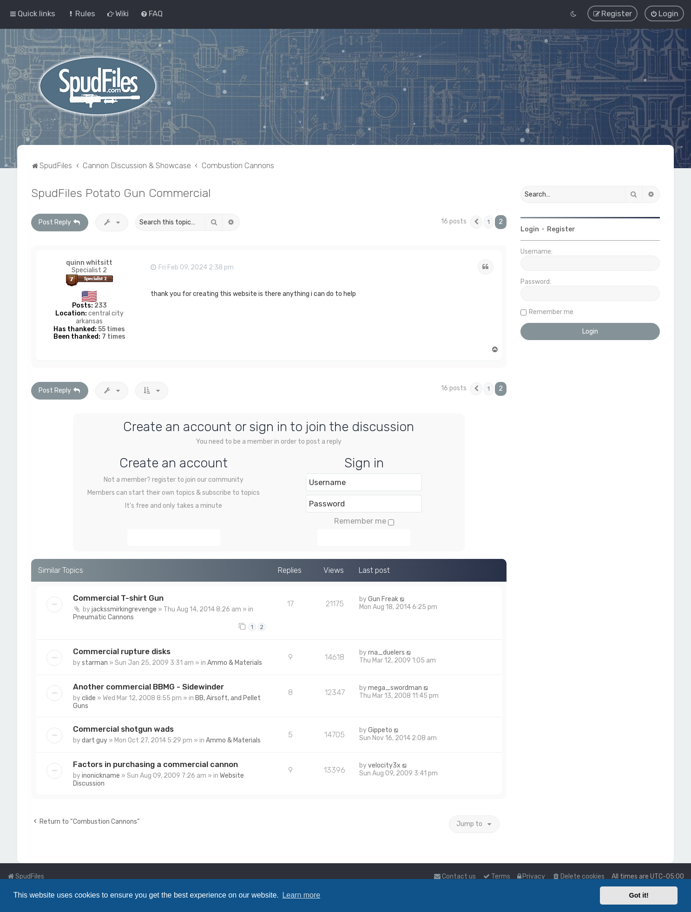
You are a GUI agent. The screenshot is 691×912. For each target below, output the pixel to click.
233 (100, 304)
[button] (476, 221)
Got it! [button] (639, 895)
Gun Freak (383, 598)
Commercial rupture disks (122, 650)
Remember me (364, 520)
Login (529, 228)
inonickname (101, 775)
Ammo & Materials (234, 662)
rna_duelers (386, 652)
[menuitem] (81, 13)
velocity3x (384, 764)
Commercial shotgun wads (123, 728)
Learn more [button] (301, 895)
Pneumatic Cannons (103, 616)
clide (89, 697)
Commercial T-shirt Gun (118, 597)
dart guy (94, 739)
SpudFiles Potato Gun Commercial (121, 192)
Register (561, 228)
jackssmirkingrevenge (124, 608)
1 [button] (488, 220)
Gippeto (380, 729)
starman (95, 662)
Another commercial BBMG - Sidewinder (148, 685)
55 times (111, 328)
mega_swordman (395, 687)
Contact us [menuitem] (455, 876)
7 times (113, 336)
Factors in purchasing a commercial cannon (155, 763)
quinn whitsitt (89, 262)
